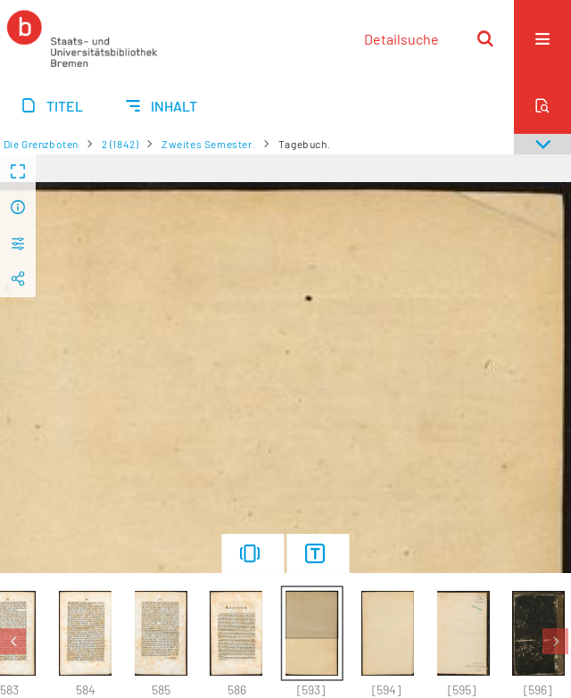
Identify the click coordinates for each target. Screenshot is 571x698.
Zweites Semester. (208, 143)
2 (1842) (120, 143)
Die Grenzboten (41, 143)
